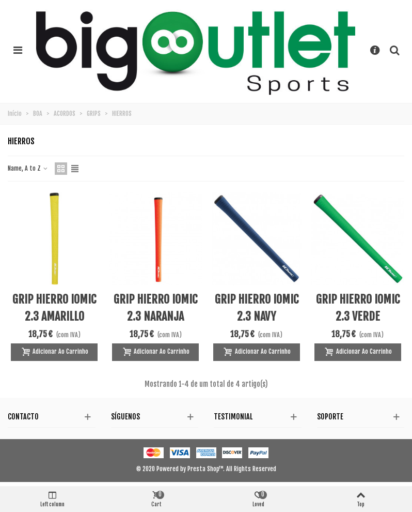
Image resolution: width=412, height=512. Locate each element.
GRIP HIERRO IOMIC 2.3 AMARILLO (54, 307)
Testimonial (233, 416)
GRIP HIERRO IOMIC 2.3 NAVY (256, 307)
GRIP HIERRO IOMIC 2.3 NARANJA (155, 307)
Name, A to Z (28, 168)
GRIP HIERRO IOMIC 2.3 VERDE (358, 307)
